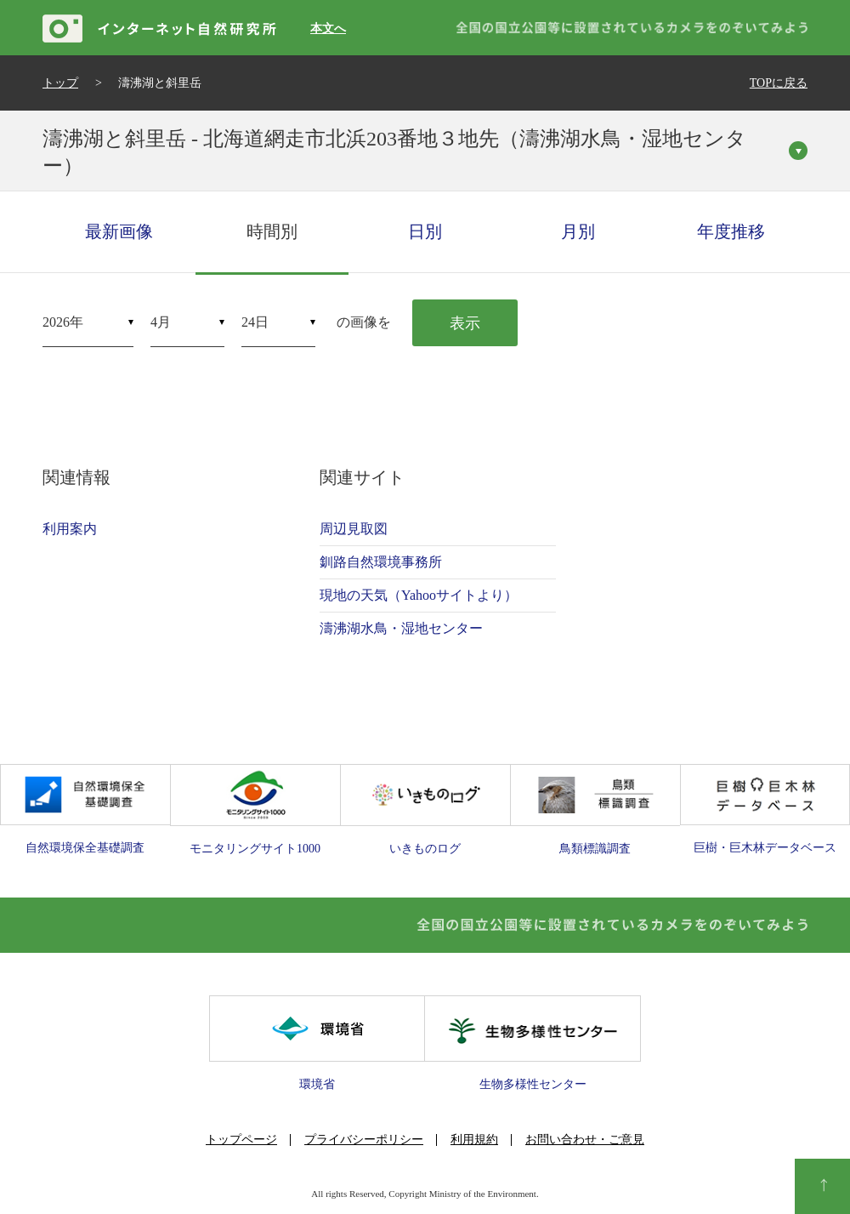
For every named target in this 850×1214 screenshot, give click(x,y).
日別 (425, 231)
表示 (465, 323)
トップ (60, 83)
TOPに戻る (779, 83)
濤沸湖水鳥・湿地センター (401, 628)
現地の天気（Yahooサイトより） (419, 595)
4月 (160, 322)
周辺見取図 (354, 529)
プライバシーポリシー (363, 1139)
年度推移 (731, 231)
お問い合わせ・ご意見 (584, 1139)
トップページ (241, 1139)
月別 (578, 231)
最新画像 (119, 231)
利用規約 (474, 1139)
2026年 (62, 322)
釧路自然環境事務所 (381, 562)
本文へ (328, 28)
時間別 (272, 231)
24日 (255, 322)
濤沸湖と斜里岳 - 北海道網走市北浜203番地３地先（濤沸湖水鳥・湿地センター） (394, 152)
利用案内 (69, 529)
